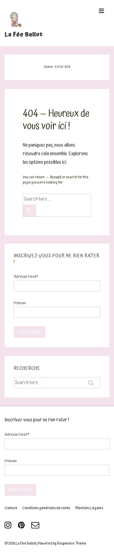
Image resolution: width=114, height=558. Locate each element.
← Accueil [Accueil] (53, 177)
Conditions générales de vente (46, 508)
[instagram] (9, 527)
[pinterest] (22, 527)
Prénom (20, 303)
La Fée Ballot (24, 34)
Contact (11, 508)
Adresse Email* (26, 277)
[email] (36, 527)
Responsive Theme (71, 543)
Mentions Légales (89, 508)
